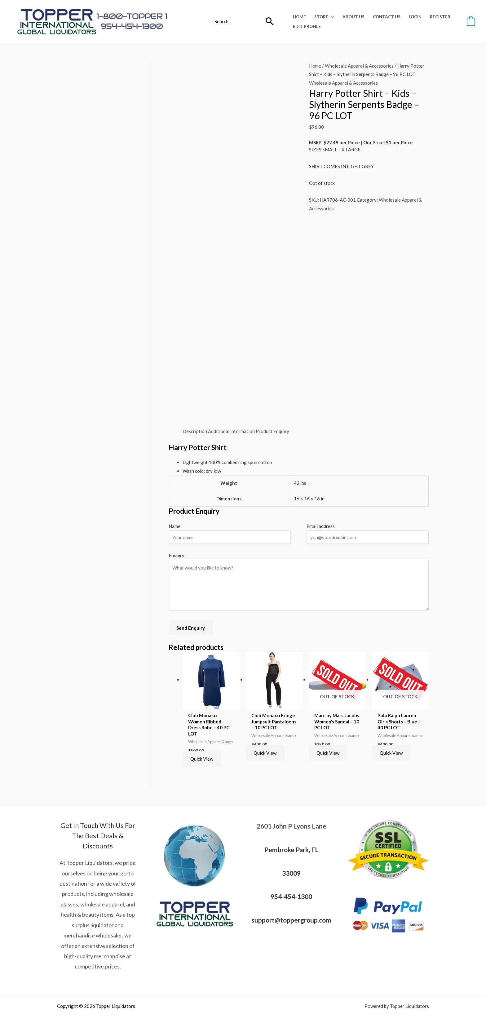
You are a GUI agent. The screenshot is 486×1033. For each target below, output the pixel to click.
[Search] (269, 21)
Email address (321, 526)
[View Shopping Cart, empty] (471, 21)
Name (174, 526)
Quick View (201, 759)
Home (315, 66)
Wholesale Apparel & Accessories (359, 66)
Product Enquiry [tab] (272, 431)
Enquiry (176, 555)
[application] (331, 16)
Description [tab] (195, 431)
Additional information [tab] (231, 431)
